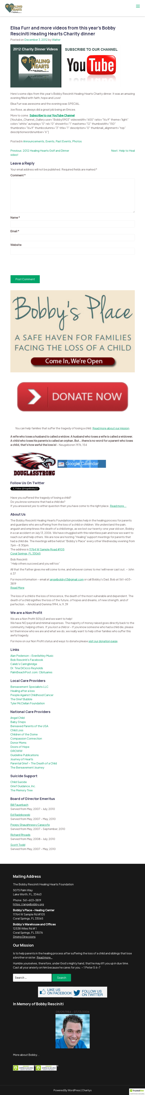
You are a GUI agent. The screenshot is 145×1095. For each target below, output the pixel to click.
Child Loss (16, 730)
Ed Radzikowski (20, 815)
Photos (77, 141)
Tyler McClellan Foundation (27, 703)
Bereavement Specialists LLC (29, 686)
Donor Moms (18, 742)
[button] (137, 1091)
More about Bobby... (26, 1055)
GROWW (16, 751)
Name (15, 217)
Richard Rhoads (20, 835)
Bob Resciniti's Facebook (26, 660)
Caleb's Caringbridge (23, 664)
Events (49, 141)
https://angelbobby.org (28, 904)
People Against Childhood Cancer (31, 695)
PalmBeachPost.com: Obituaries (31, 672)
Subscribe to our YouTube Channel (52, 115)
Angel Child (17, 718)
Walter (56, 39)
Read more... (118, 506)
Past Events (63, 141)
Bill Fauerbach (19, 804)
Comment (18, 175)
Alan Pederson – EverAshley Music (31, 655)
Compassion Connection (26, 738)
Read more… (45, 957)
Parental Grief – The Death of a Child (33, 763)
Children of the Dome (24, 734)
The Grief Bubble (21, 699)
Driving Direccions (24, 936)
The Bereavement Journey (27, 767)
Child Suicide (18, 782)
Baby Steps (18, 722)
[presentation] (36, 265)
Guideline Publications (24, 755)
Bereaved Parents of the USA (29, 726)
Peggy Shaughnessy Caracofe (30, 825)
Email (14, 231)
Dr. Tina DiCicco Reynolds (26, 668)
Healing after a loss (22, 691)
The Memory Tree (21, 790)
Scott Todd (17, 845)
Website (15, 245)
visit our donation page (103, 641)
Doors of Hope (19, 747)
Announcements (33, 141)
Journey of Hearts (21, 759)
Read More (17, 587)
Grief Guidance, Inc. (23, 786)
